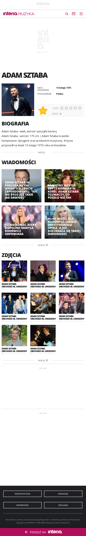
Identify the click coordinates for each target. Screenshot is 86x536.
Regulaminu (45, 519)
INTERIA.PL (31, 522)
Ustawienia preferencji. (60, 519)
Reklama (63, 505)
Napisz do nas (22, 493)
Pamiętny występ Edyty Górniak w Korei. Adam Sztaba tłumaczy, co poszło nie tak (63, 191)
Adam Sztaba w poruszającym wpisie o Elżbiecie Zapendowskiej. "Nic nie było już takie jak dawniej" (21, 190)
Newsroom (22, 505)
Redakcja (63, 493)
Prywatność (75, 519)
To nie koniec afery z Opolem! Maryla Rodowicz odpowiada (20, 229)
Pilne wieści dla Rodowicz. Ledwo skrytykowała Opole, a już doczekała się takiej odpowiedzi (64, 226)
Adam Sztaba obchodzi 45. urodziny (14, 285)
